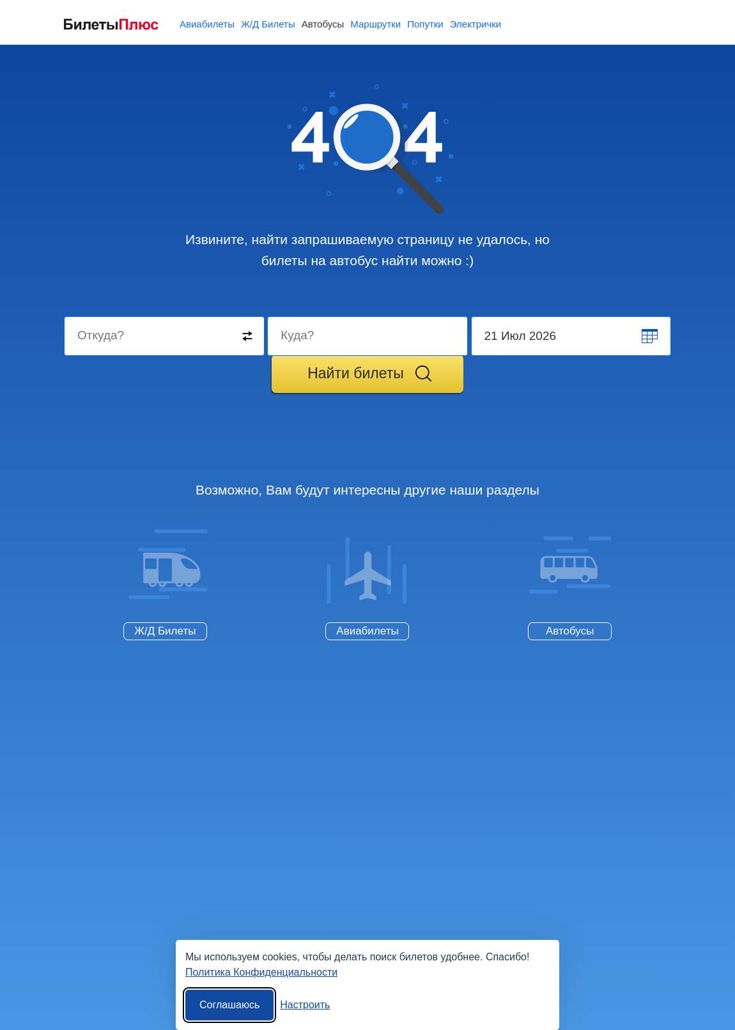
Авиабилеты (367, 631)
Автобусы (570, 631)
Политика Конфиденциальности (261, 972)
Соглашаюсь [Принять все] (229, 1004)
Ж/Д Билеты (165, 631)
